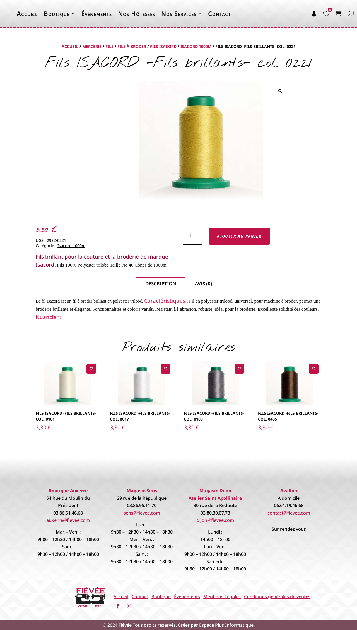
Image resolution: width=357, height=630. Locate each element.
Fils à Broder (131, 46)
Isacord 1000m (195, 46)
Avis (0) (203, 283)
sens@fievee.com (142, 513)
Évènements (96, 13)
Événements (187, 596)
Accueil (27, 13)
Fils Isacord (163, 46)
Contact (219, 13)
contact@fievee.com (288, 513)
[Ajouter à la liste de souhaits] (91, 368)
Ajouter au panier (239, 236)
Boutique (56, 13)
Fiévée (125, 625)
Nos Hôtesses (136, 13)
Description (160, 283)
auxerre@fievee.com (68, 520)
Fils (109, 46)
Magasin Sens (142, 490)
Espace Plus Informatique (226, 625)
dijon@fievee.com (215, 520)
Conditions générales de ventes (277, 596)
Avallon (288, 490)
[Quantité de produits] (192, 236)
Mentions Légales (222, 596)
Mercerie (92, 46)
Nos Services (178, 13)
